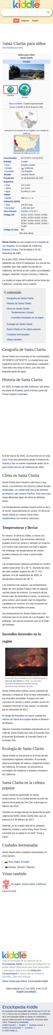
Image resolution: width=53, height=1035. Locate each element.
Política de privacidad (11, 1028)
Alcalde (7, 174)
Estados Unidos (10, 249)
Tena (10, 862)
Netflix (16, 816)
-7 (37, 211)
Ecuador (25, 862)
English (35, 21)
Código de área (11, 230)
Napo (17, 862)
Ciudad (26, 62)
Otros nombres (15, 103)
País (8, 165)
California (26, 134)
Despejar (42, 12)
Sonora (6, 463)
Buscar (48, 12)
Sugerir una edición (26, 991)
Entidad (7, 161)
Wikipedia (29, 1019)
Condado (10, 171)
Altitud (7, 195)
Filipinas (30, 867)
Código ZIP (9, 215)
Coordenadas (10, 158)
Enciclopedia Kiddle (12, 964)
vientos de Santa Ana (13, 719)
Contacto (29, 1028)
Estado (9, 168)
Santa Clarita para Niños (14, 981)
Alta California (31, 386)
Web (16, 21)
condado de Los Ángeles (26, 131)
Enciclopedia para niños (13, 47)
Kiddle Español (9, 1025)
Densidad (10, 208)
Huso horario (10, 211)
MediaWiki (23, 1022)
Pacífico (24, 211)
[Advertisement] (26, 32)
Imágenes (25, 21)
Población (8, 201)
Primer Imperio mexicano (14, 394)
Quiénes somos (36, 1025)
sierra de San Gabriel (13, 681)
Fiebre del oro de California (21, 467)
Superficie (9, 182)
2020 (17, 201)
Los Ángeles (26, 171)
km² (28, 185)
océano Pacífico (27, 493)
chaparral (18, 694)
